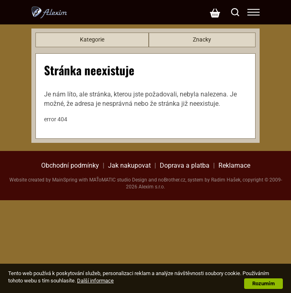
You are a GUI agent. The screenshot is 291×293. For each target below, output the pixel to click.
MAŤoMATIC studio (110, 180)
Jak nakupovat (129, 165)
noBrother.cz (171, 180)
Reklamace (234, 165)
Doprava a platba (184, 165)
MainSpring (64, 180)
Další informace (95, 281)
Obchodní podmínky (70, 165)
